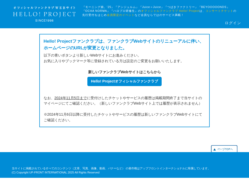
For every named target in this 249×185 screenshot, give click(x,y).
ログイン (233, 23)
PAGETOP (224, 148)
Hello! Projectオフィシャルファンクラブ (124, 81)
